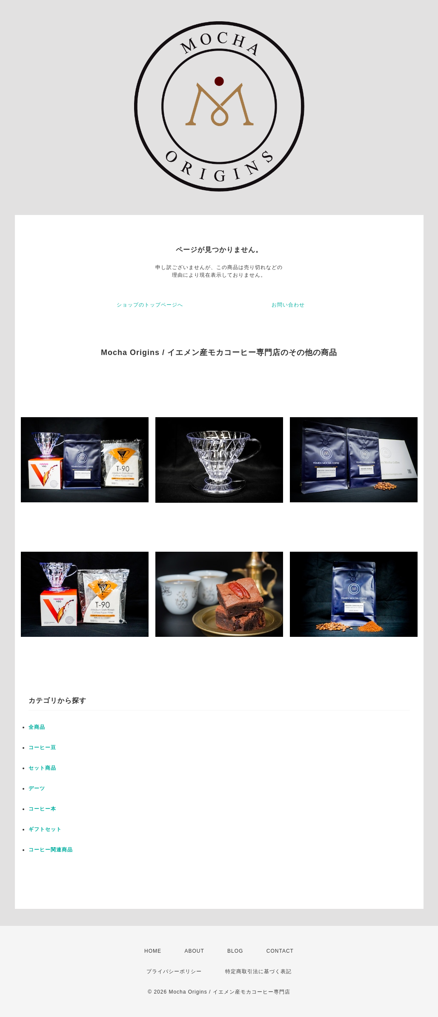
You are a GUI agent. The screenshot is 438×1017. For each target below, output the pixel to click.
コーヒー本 (42, 809)
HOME (152, 951)
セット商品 (42, 768)
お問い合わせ (288, 305)
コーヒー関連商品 (51, 850)
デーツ (37, 788)
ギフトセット (45, 829)
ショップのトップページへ (150, 305)
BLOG (235, 951)
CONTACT (280, 951)
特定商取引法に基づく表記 (258, 971)
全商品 (37, 727)
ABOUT (194, 951)
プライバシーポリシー (174, 971)
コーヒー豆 (42, 748)
